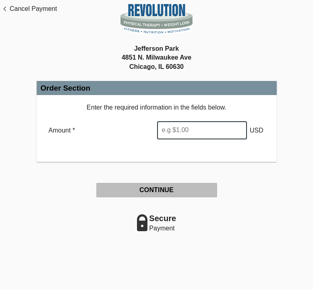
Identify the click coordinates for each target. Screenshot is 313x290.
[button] (28, 9)
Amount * (61, 130)
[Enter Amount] (202, 130)
